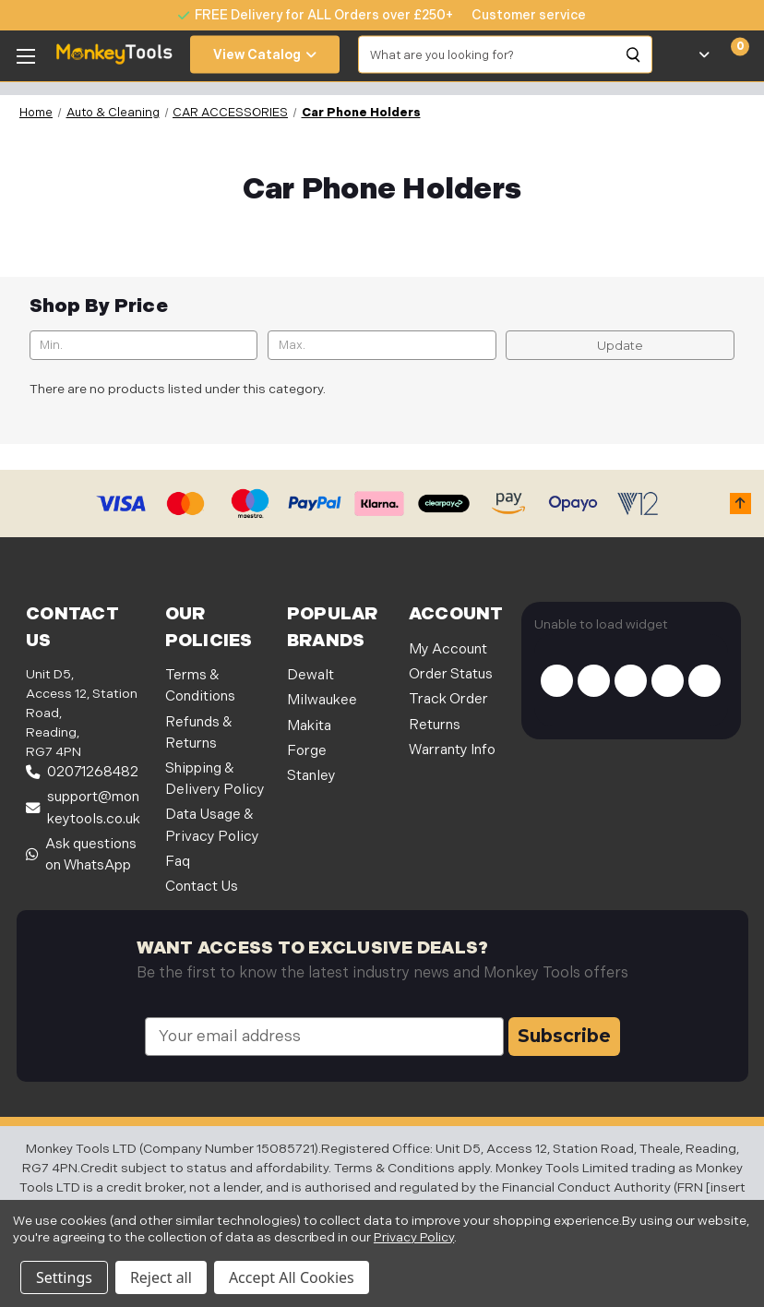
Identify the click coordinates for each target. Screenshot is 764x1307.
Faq (177, 861)
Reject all (161, 1277)
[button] (740, 503)
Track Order (448, 699)
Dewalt (310, 675)
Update (620, 345)
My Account (448, 649)
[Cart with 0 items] (729, 54)
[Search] (634, 54)
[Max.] (382, 345)
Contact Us (201, 886)
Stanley (311, 776)
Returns (434, 725)
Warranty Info (452, 750)
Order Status (451, 674)
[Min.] (144, 345)
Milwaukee (322, 700)
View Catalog (264, 55)
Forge (307, 751)
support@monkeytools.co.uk (83, 807)
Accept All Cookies (291, 1277)
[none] (519, 15)
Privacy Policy (414, 1237)
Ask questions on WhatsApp (81, 854)
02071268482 (82, 772)
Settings (64, 1277)
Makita (309, 726)
